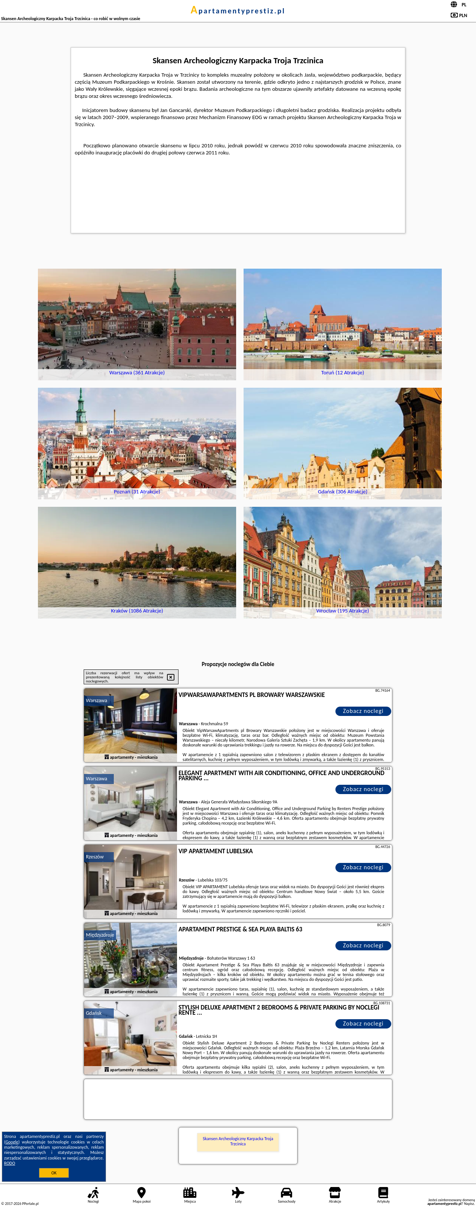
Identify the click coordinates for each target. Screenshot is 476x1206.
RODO (9, 1163)
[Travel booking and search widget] (238, 1099)
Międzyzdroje (100, 935)
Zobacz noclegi (363, 710)
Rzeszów (95, 857)
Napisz (469, 1203)
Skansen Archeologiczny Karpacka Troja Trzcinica (238, 1141)
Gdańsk (94, 1013)
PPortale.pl (30, 1203)
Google (12, 1142)
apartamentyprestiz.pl (237, 10)
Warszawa (96, 700)
